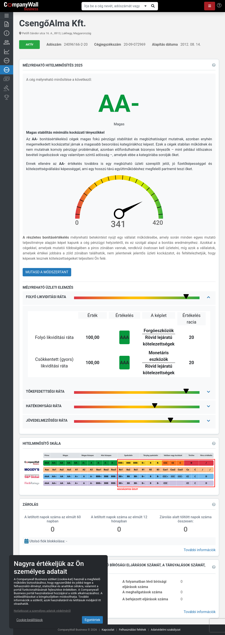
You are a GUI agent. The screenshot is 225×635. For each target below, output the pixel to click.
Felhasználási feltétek (132, 629)
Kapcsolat (108, 629)
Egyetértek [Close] (92, 620)
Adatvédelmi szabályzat (165, 629)
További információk (199, 550)
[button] (209, 6)
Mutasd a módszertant (47, 272)
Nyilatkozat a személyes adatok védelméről (42, 610)
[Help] (219, 5)
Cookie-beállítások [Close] (29, 620)
